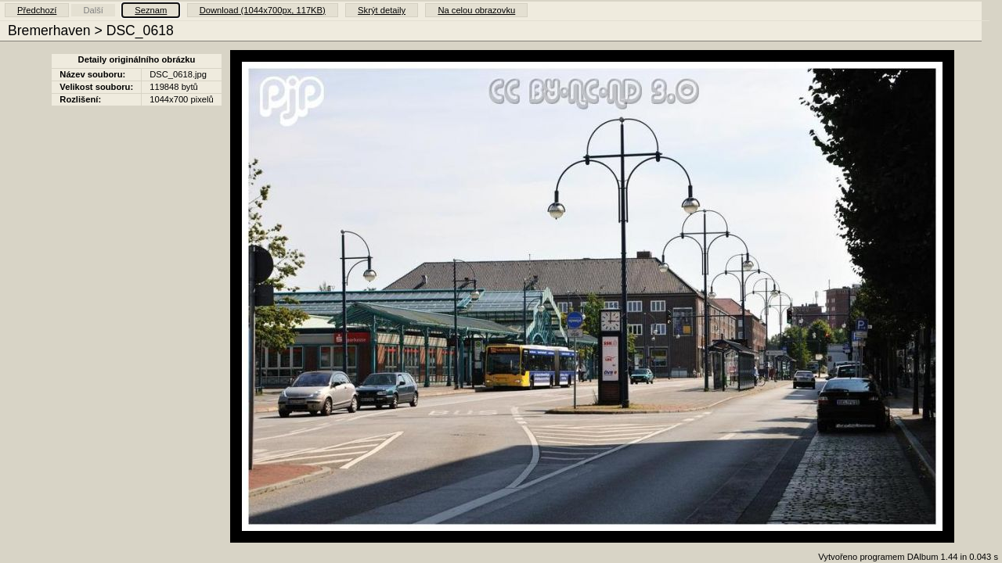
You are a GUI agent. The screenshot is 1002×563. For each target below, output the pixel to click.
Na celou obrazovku (476, 10)
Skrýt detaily (381, 10)
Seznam (151, 10)
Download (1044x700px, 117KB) (263, 10)
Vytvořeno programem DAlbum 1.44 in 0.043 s (908, 556)
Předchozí (36, 10)
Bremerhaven (49, 30)
